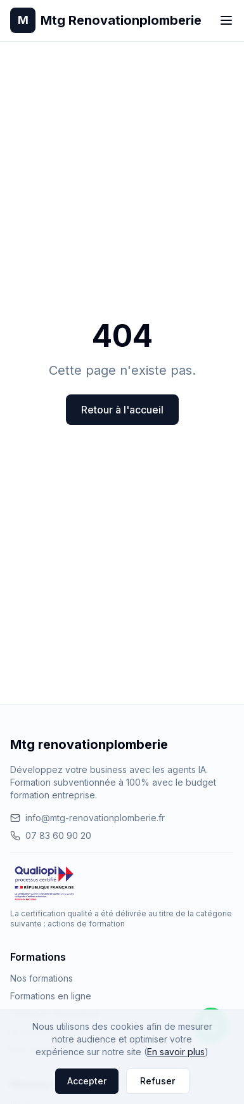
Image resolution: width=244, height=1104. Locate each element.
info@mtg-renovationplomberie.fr (87, 817)
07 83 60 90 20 (50, 835)
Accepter (86, 1080)
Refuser (157, 1080)
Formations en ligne (50, 995)
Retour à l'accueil (122, 409)
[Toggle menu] (226, 20)
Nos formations (41, 978)
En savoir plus (176, 1051)
